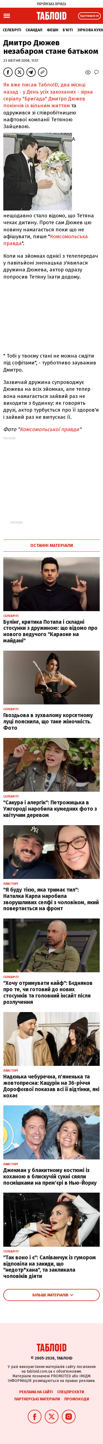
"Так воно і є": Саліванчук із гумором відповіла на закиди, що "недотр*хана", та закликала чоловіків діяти (49, 1266)
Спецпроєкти (70, 1392)
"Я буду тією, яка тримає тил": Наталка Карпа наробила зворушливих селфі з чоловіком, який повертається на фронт (51, 899)
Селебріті (12, 30)
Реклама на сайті (36, 1392)
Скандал (34, 30)
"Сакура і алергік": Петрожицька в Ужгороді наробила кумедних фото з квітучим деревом (50, 808)
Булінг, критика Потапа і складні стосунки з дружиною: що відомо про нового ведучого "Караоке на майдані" (50, 631)
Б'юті (68, 30)
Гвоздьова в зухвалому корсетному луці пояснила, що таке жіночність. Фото (48, 721)
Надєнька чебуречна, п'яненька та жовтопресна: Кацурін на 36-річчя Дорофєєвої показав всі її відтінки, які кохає (51, 1086)
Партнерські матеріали (37, 1399)
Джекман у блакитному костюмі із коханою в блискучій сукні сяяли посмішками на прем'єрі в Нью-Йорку (50, 1176)
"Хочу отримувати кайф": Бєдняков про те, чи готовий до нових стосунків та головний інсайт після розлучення (48, 992)
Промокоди (76, 1399)
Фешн (52, 30)
